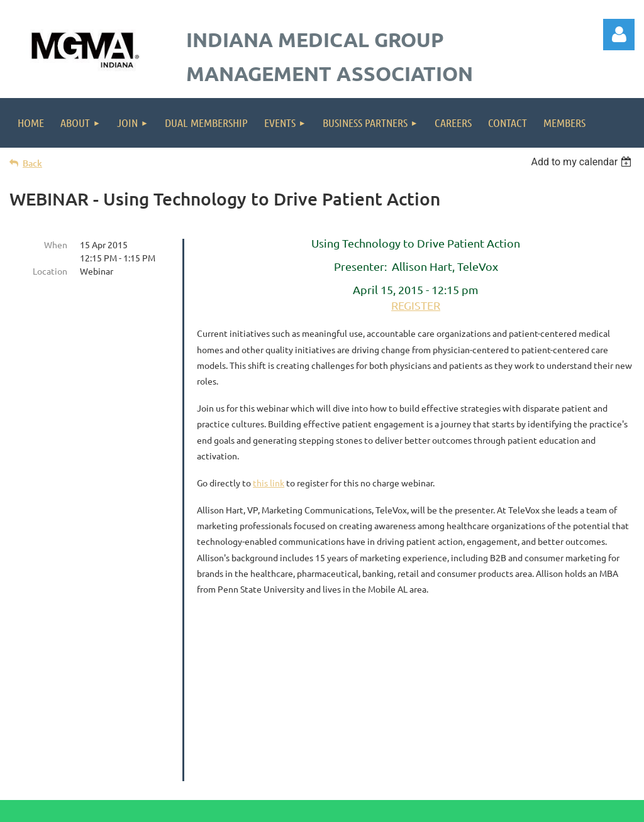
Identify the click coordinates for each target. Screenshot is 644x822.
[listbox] (583, 162)
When (55, 244)
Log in (619, 34)
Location (50, 271)
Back (32, 163)
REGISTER (415, 305)
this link (268, 482)
